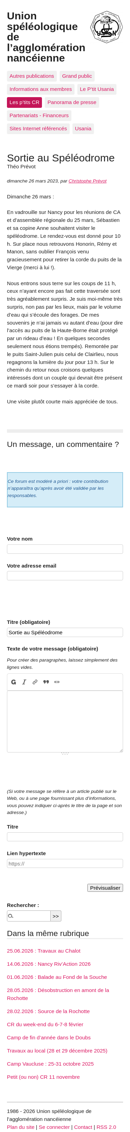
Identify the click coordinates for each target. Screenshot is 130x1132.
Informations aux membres (41, 89)
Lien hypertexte (26, 853)
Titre (12, 827)
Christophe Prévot (87, 181)
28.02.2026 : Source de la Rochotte (48, 1011)
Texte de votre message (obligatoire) (52, 649)
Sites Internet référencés (38, 128)
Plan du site (20, 1127)
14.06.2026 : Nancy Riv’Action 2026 (48, 964)
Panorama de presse (71, 102)
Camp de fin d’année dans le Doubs (48, 1037)
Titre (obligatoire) (28, 622)
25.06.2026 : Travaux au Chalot (43, 951)
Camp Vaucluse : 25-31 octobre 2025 (50, 1064)
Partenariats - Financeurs (39, 115)
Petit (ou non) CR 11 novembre (43, 1077)
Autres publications (32, 76)
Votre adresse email (31, 566)
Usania (83, 128)
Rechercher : (23, 905)
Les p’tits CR (25, 102)
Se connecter (54, 1127)
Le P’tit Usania (97, 89)
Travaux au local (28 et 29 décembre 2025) (57, 1051)
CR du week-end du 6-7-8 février (45, 1024)
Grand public (77, 76)
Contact (83, 1127)
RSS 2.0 (106, 1127)
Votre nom (20, 539)
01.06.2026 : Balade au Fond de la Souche (57, 977)
